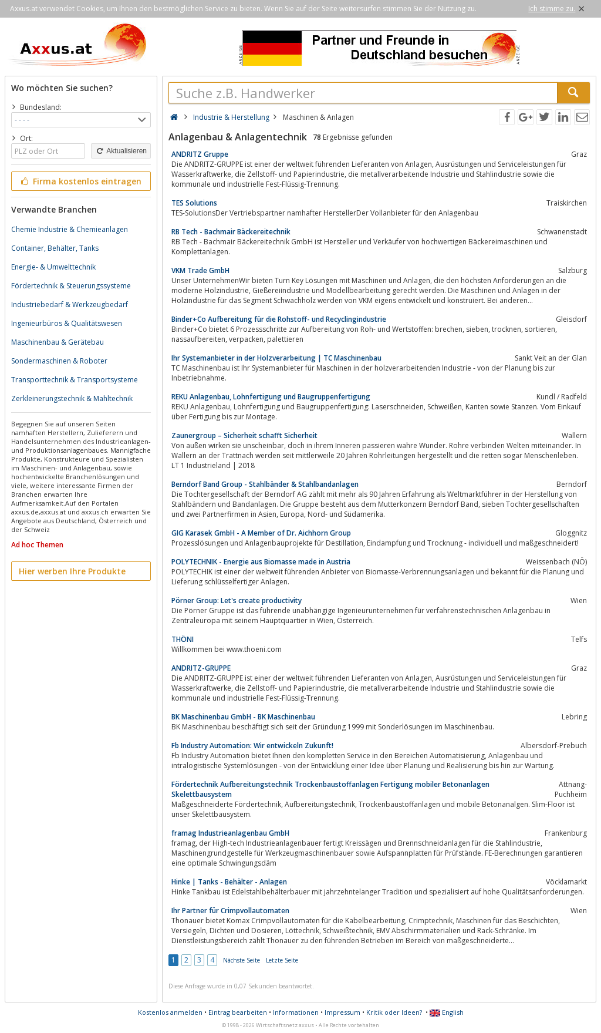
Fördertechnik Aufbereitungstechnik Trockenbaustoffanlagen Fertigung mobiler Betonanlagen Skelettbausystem (330, 789)
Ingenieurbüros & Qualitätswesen (66, 323)
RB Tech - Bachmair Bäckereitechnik (231, 232)
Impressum (342, 1012)
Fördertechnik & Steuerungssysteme (71, 286)
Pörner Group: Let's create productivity (236, 600)
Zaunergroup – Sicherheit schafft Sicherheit (244, 435)
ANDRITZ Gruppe (199, 154)
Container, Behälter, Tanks (55, 248)
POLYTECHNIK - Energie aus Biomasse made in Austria (260, 562)
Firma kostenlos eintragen (80, 181)
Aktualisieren (121, 151)
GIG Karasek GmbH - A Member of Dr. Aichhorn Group (261, 533)
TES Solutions (194, 203)
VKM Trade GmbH (200, 270)
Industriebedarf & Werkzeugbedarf (69, 304)
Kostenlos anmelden (170, 1012)
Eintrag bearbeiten (237, 1012)
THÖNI (182, 639)
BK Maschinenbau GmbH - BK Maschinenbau (243, 717)
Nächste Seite (241, 960)
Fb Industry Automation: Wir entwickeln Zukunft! (252, 746)
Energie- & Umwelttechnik (53, 267)
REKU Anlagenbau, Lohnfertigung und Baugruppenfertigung (270, 397)
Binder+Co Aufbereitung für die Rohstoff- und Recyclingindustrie (278, 319)
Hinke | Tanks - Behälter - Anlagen (229, 882)
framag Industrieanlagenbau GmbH (230, 833)
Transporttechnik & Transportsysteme (74, 380)
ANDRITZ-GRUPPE (201, 668)
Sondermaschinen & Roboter (59, 361)
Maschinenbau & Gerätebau (57, 342)
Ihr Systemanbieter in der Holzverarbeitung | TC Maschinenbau (276, 358)
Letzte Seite (282, 960)
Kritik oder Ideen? (394, 1012)
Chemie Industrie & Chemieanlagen (69, 229)
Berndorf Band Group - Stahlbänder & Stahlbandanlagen (265, 484)
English (447, 1012)
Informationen (296, 1012)
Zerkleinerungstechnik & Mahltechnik (72, 398)
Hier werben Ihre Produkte (72, 571)
